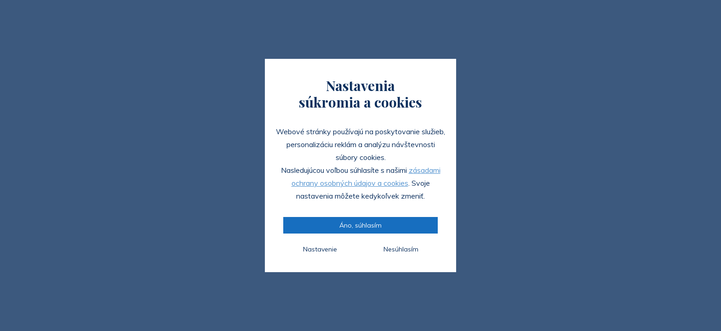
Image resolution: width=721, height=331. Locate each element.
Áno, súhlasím (360, 225)
